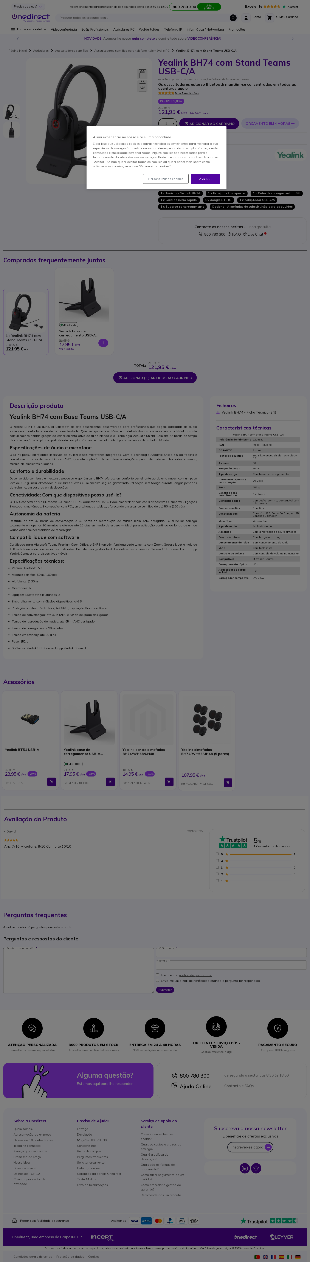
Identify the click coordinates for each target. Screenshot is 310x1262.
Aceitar (205, 178)
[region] (156, 157)
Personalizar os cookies (165, 179)
